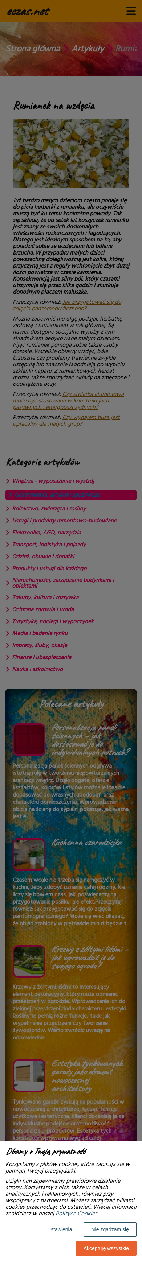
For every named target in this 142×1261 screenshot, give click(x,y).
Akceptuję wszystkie (106, 1248)
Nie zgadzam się (110, 1229)
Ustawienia (59, 1229)
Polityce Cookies (76, 1213)
